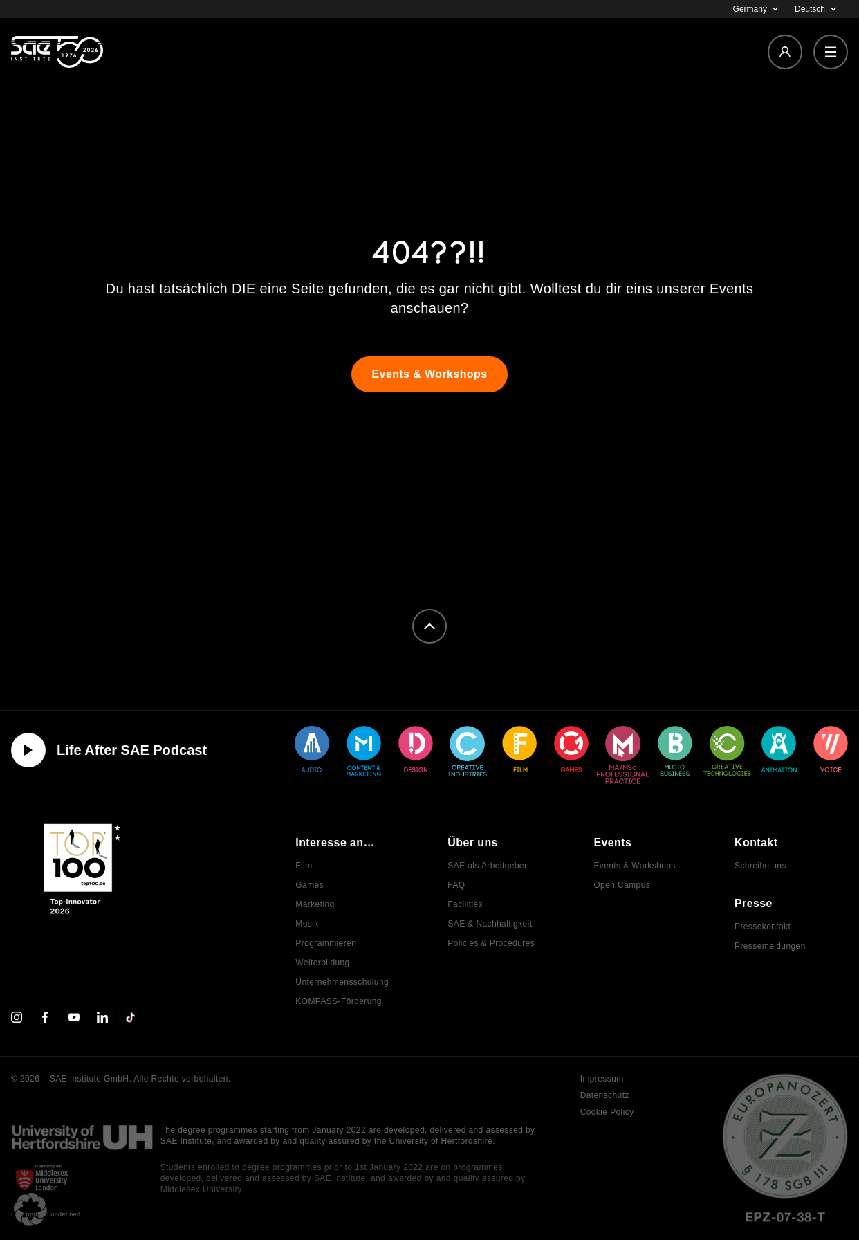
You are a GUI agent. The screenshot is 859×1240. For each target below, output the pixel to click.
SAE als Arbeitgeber (487, 865)
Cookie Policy (607, 1112)
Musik (306, 924)
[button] (30, 1209)
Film (303, 865)
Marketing (314, 904)
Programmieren (325, 943)
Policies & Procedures (491, 943)
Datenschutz (604, 1095)
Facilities (465, 904)
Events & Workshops (634, 865)
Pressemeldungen (770, 946)
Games (309, 885)
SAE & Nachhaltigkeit (489, 924)
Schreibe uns (760, 865)
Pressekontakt (763, 926)
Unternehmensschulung (342, 982)
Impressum (602, 1079)
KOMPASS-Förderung (338, 1001)
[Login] (785, 52)
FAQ (456, 885)
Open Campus (621, 885)
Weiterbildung (322, 962)
